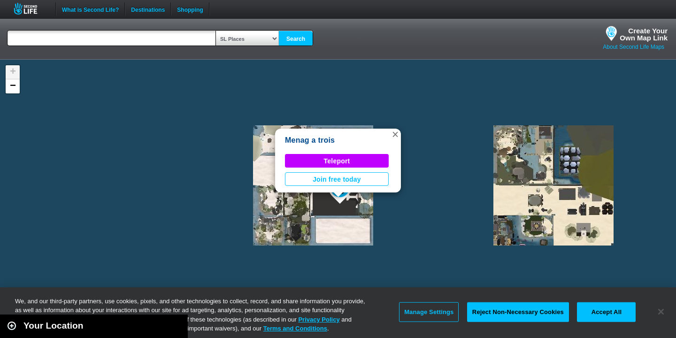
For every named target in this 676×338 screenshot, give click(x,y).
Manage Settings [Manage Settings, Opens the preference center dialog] (428, 311)
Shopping (190, 9)
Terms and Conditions (295, 328)
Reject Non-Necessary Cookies (518, 311)
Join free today (337, 179)
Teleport (337, 161)
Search (295, 39)
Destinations (148, 9)
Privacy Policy (318, 319)
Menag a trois (310, 140)
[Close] (661, 311)
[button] (395, 134)
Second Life (30, 8)
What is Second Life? (90, 9)
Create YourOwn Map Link (644, 34)
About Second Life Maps (633, 47)
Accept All (607, 311)
